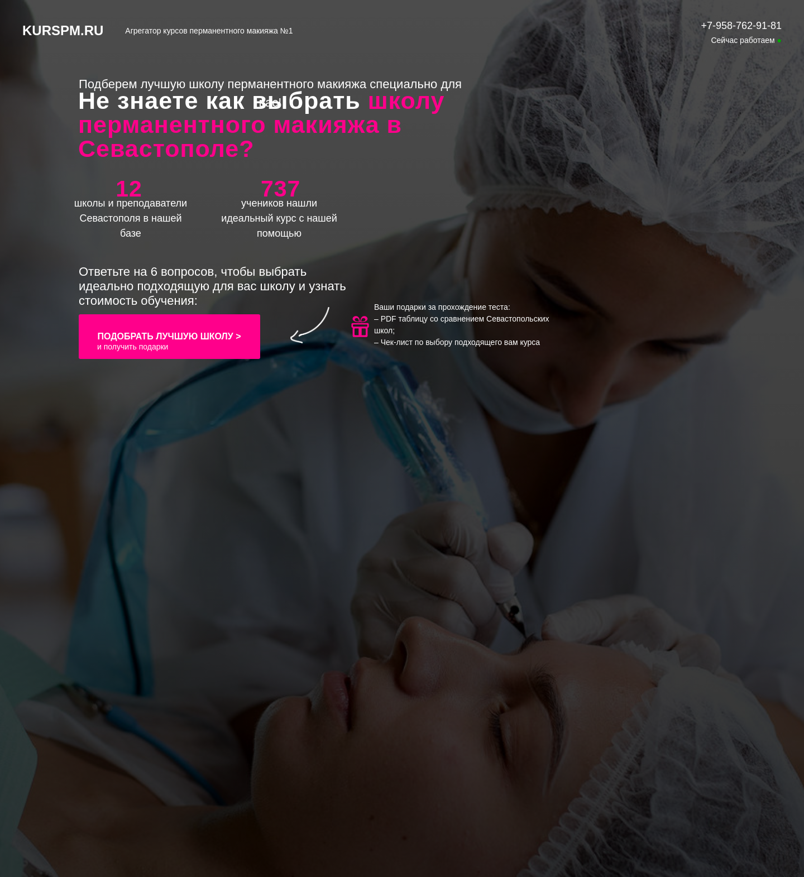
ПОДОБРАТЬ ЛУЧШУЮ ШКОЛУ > (169, 336)
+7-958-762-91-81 (741, 25)
